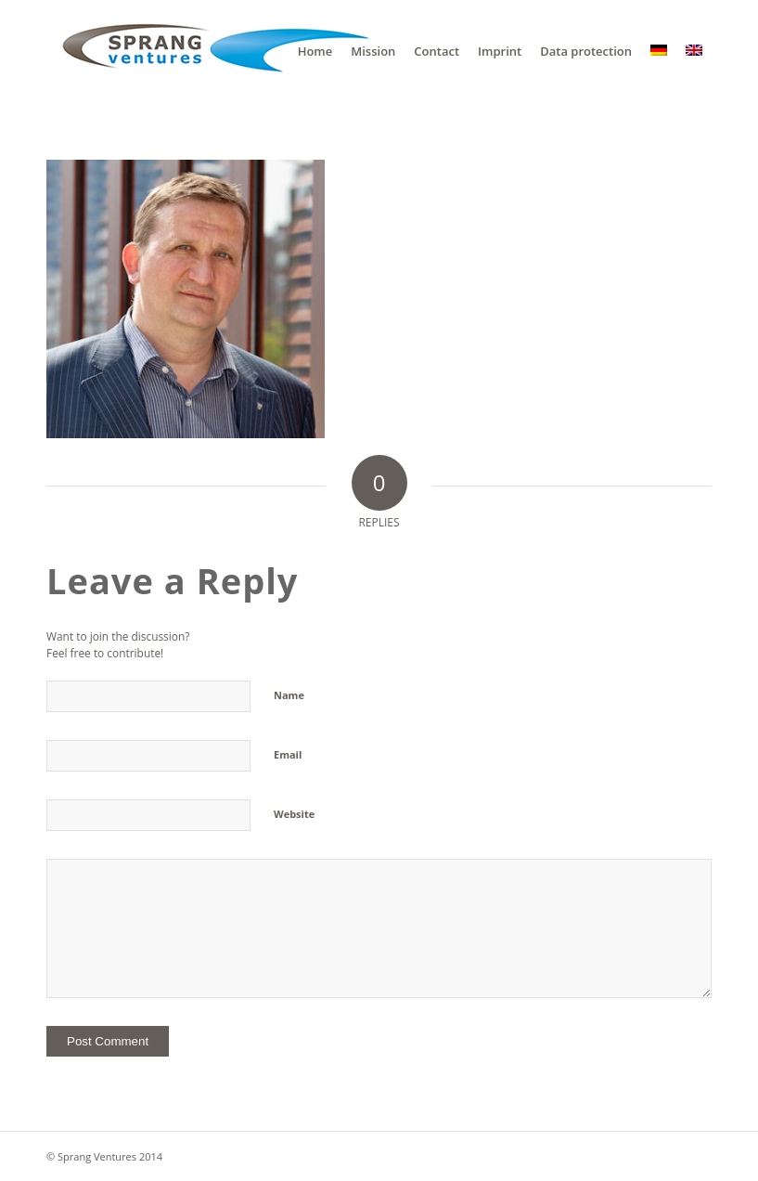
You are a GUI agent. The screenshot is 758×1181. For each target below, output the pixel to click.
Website (294, 814)
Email (288, 754)
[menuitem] (315, 51)
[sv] (208, 51)
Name (289, 695)
